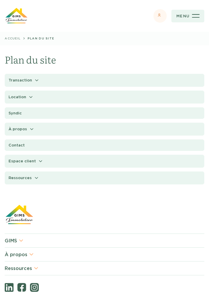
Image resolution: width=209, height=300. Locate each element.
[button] (104, 80)
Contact (17, 145)
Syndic (15, 113)
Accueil (13, 38)
